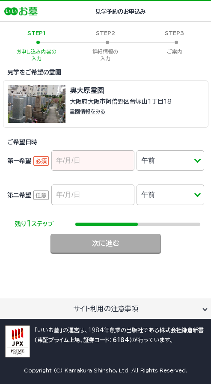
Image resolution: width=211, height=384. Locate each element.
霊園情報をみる (88, 111)
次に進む (105, 243)
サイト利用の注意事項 (105, 308)
